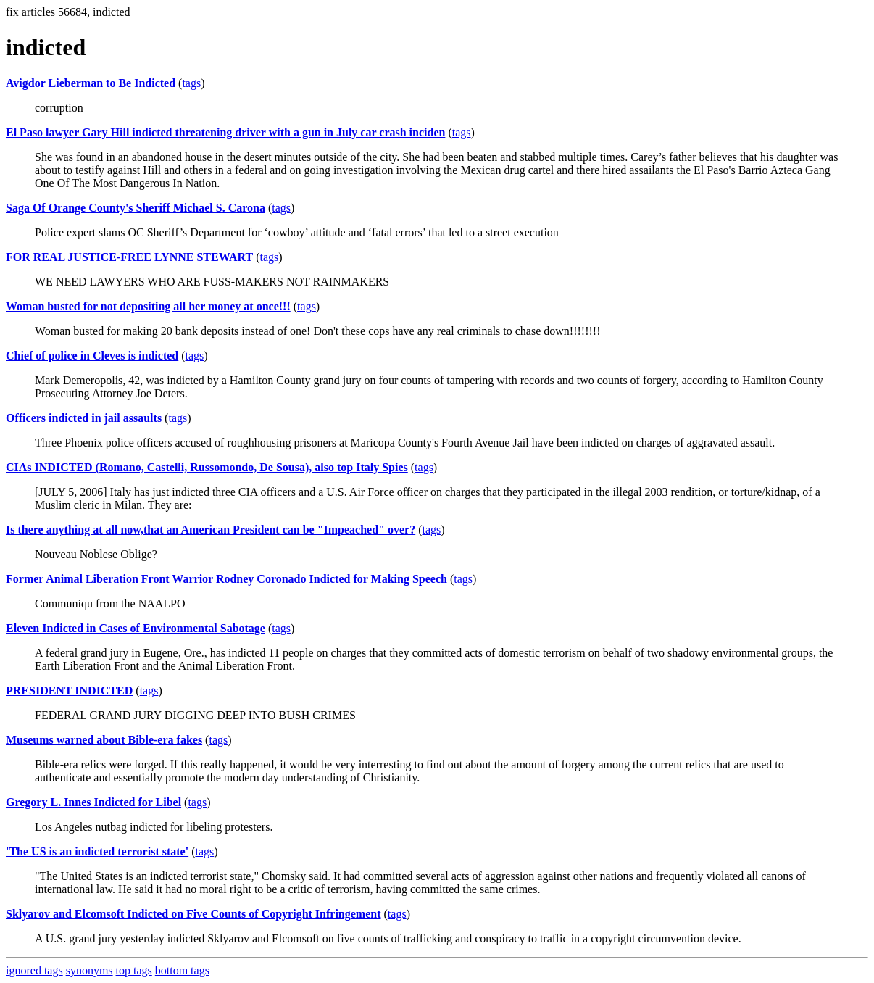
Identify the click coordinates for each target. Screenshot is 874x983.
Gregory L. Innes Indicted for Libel (93, 802)
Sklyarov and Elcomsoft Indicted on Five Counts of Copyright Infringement (193, 914)
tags (191, 83)
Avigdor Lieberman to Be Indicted (90, 83)
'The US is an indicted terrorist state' (97, 851)
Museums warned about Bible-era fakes (104, 740)
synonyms (89, 970)
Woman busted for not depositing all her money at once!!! (148, 306)
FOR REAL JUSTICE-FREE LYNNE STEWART (129, 257)
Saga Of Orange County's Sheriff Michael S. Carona (135, 208)
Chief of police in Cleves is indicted (92, 355)
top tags (134, 970)
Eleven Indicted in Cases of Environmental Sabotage (135, 628)
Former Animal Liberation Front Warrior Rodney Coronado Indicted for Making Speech (226, 579)
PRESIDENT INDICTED (69, 690)
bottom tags (182, 970)
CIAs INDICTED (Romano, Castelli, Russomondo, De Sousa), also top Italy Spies (207, 467)
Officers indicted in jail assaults (84, 418)
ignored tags (34, 970)
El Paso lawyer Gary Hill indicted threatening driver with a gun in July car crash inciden (225, 132)
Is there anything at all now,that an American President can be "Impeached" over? (210, 529)
